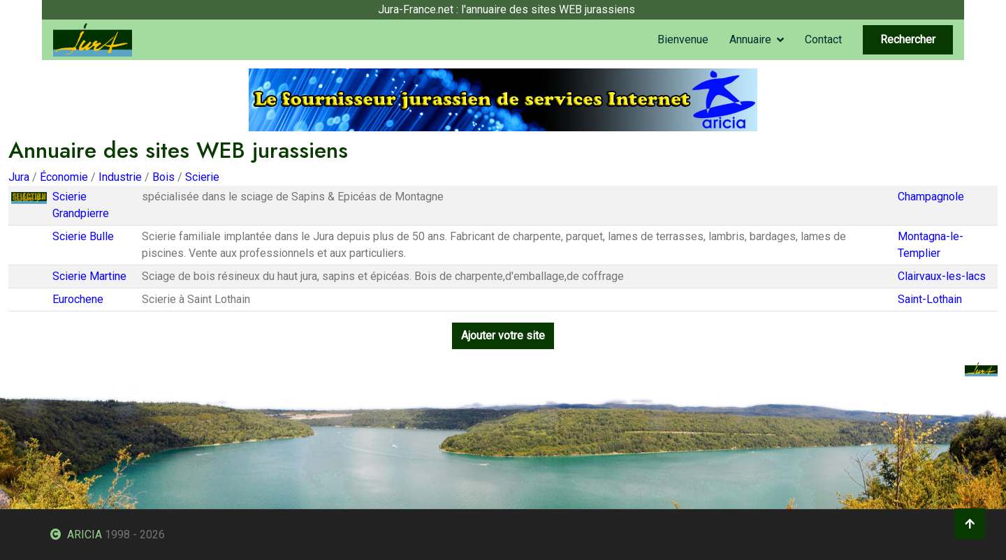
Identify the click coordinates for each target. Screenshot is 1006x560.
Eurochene (77, 299)
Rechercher (907, 39)
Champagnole (931, 196)
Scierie (202, 177)
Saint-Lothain (930, 299)
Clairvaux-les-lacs (942, 276)
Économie (64, 177)
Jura (18, 177)
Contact (823, 39)
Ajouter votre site (503, 335)
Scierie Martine (89, 276)
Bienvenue (682, 39)
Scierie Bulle (83, 236)
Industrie (120, 177)
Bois (163, 177)
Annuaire (750, 39)
